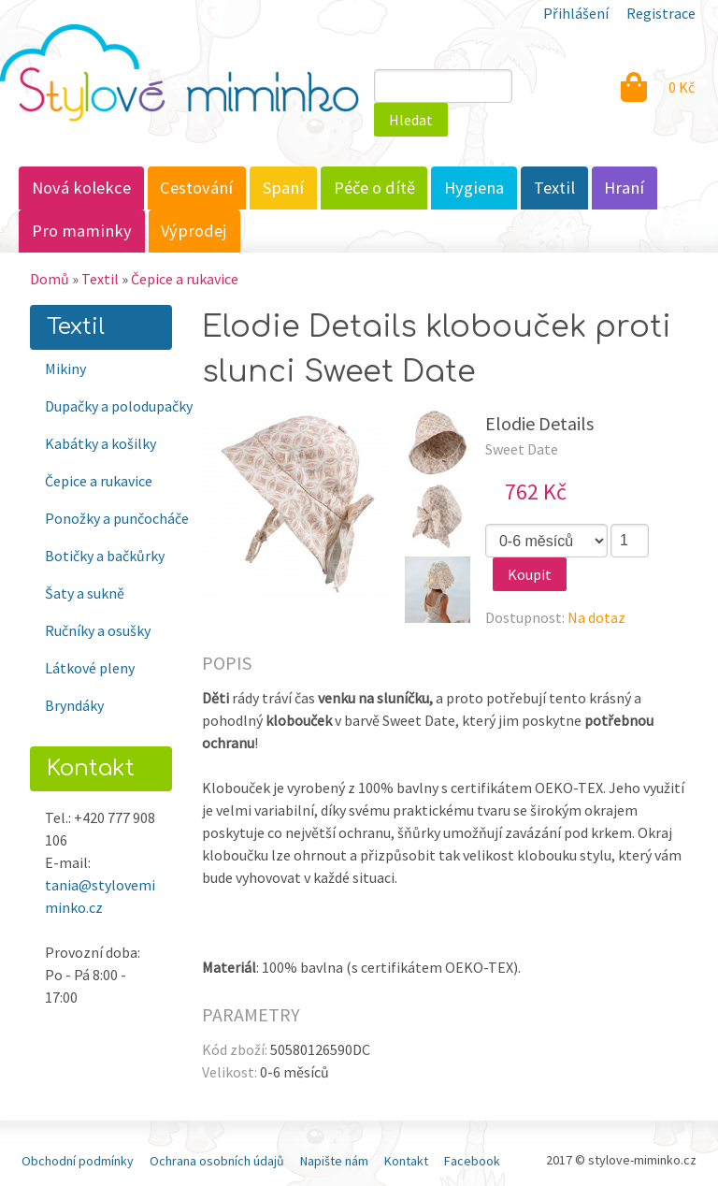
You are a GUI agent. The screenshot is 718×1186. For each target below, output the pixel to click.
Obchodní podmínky (78, 1160)
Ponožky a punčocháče (108, 518)
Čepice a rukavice (184, 278)
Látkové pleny (90, 667)
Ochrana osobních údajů (217, 1160)
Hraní (624, 187)
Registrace (661, 13)
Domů (49, 278)
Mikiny (65, 368)
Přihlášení (576, 13)
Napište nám (334, 1160)
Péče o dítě (374, 187)
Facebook (472, 1160)
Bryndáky (74, 705)
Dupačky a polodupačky (108, 406)
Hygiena (474, 187)
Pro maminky (82, 230)
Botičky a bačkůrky (105, 555)
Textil (554, 187)
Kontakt (406, 1160)
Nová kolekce (81, 187)
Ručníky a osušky (98, 630)
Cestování (196, 187)
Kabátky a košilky (100, 443)
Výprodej (194, 230)
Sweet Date (521, 449)
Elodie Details (539, 423)
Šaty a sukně (84, 593)
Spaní (283, 187)
